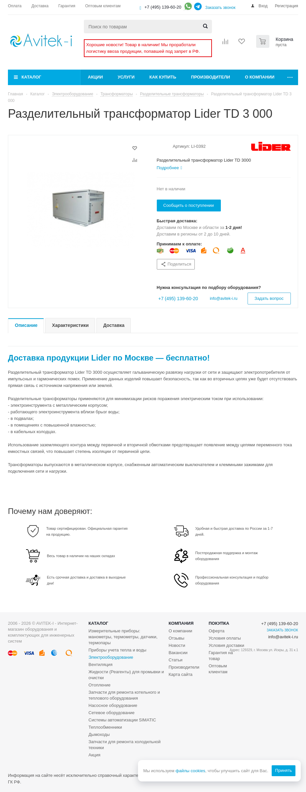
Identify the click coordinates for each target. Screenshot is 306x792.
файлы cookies (190, 770)
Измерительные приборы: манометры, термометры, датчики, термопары (122, 636)
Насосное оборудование (112, 705)
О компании (259, 77)
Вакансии (178, 652)
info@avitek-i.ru (224, 298)
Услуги (126, 77)
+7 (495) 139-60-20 (163, 7)
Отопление (99, 684)
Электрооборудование (110, 657)
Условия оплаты (225, 638)
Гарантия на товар (221, 655)
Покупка (219, 623)
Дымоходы (99, 734)
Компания (181, 623)
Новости (177, 645)
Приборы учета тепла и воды (117, 650)
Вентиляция (100, 664)
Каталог (31, 77)
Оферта (216, 630)
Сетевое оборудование (111, 712)
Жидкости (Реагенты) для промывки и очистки (126, 674)
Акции (95, 77)
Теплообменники (105, 727)
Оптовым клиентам (218, 668)
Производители (210, 77)
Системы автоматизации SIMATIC (122, 719)
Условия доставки (226, 645)
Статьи (176, 659)
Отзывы (177, 638)
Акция (94, 754)
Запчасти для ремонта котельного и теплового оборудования (124, 695)
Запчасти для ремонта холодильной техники (124, 744)
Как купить (163, 77)
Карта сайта (180, 674)
